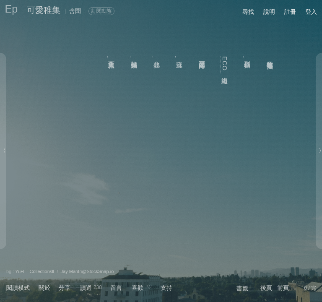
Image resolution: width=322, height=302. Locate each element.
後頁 (266, 287)
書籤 (242, 288)
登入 (311, 11)
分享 (64, 287)
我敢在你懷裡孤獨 (270, 57)
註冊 (290, 11)
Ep (11, 9)
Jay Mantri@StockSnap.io (87, 271)
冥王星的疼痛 (202, 57)
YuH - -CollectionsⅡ (34, 271)
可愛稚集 (43, 10)
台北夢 (157, 56)
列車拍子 (247, 56)
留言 (116, 287)
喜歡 (137, 287)
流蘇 (179, 56)
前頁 (283, 287)
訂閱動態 (101, 11)
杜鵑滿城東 (134, 57)
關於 (44, 287)
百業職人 (111, 56)
